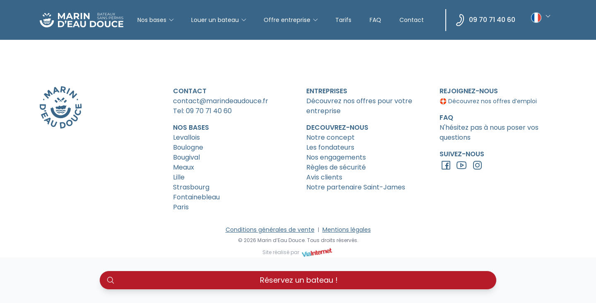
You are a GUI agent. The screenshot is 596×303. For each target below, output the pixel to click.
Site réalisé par (298, 252)
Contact (411, 20)
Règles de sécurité (336, 167)
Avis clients (324, 177)
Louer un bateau (219, 20)
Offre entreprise (291, 20)
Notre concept (330, 137)
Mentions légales (346, 229)
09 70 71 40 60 (492, 19)
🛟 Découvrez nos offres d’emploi (488, 101)
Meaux (183, 167)
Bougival (186, 157)
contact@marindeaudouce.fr (220, 101)
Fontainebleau (196, 197)
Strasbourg (191, 187)
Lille (179, 177)
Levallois (186, 137)
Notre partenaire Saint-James (355, 187)
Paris (181, 207)
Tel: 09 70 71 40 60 (202, 111)
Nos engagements (336, 157)
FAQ (375, 20)
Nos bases (156, 20)
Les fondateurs (330, 147)
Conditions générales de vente (270, 229)
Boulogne (188, 147)
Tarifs (343, 20)
